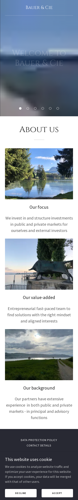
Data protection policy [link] (39, 440)
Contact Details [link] (39, 445)
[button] (20, 108)
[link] (39, 7)
